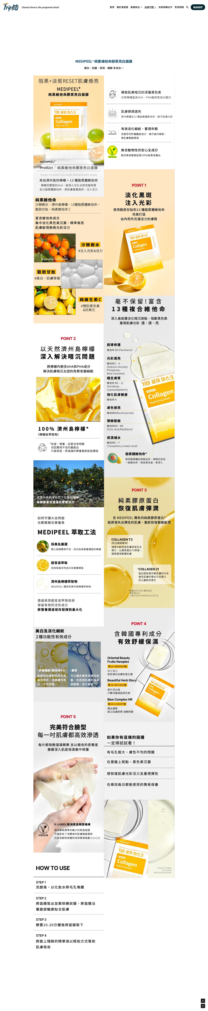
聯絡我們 (198, 7)
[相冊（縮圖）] (68, 136)
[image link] (11, 7)
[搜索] (187, 7)
